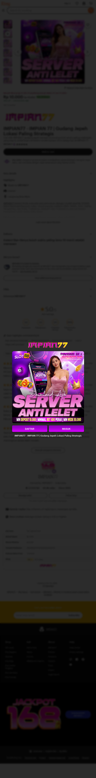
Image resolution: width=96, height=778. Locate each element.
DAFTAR (29, 429)
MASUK (66, 429)
